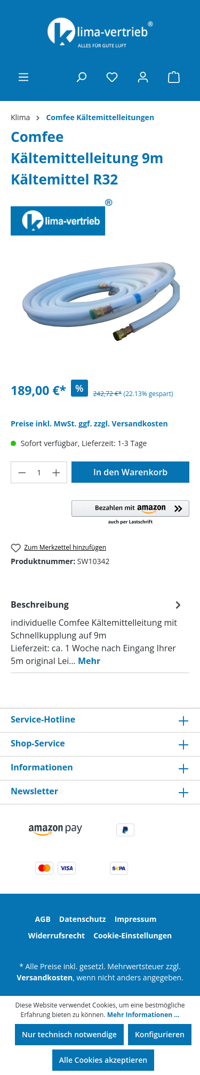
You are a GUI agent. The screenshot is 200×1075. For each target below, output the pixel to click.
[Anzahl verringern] (22, 472)
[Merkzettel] (112, 77)
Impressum (136, 919)
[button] (130, 513)
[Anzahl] (39, 472)
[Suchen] (81, 77)
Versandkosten (45, 977)
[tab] (97, 632)
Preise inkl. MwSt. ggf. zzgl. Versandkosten (89, 423)
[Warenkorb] (174, 77)
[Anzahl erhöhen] (56, 472)
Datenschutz (82, 919)
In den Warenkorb (130, 472)
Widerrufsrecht (56, 935)
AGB (43, 919)
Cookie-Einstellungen (132, 935)
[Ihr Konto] (143, 77)
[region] (100, 311)
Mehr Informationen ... (143, 1014)
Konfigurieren (160, 1034)
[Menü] (23, 77)
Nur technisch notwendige (69, 1034)
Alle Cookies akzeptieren (103, 1060)
